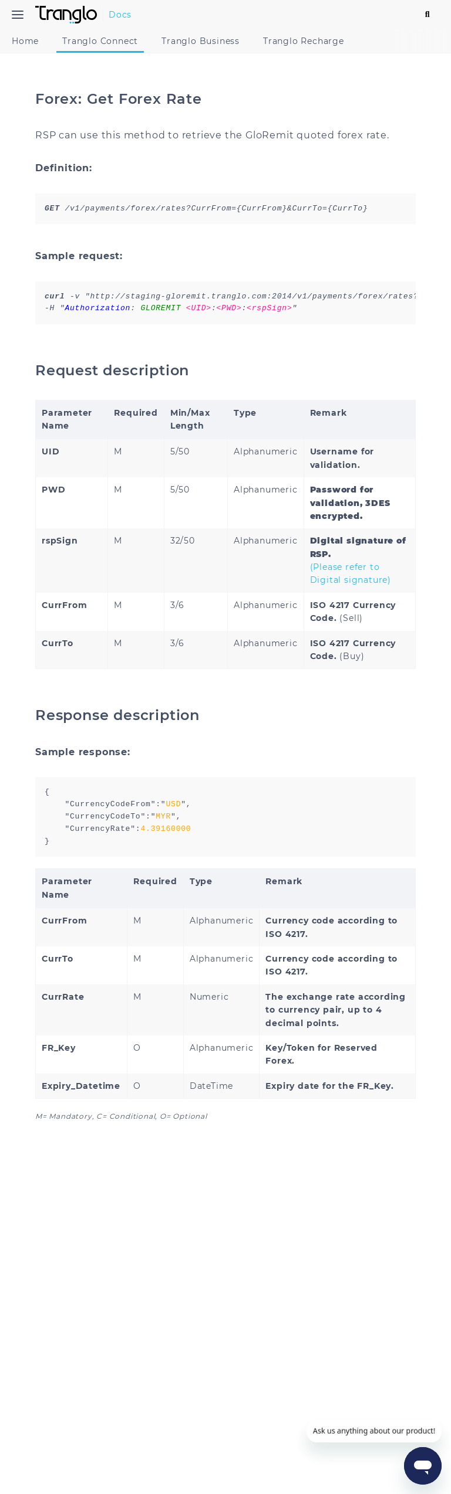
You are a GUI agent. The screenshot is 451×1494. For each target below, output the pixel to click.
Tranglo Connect (106, 41)
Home (31, 41)
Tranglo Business (206, 41)
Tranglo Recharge (309, 41)
